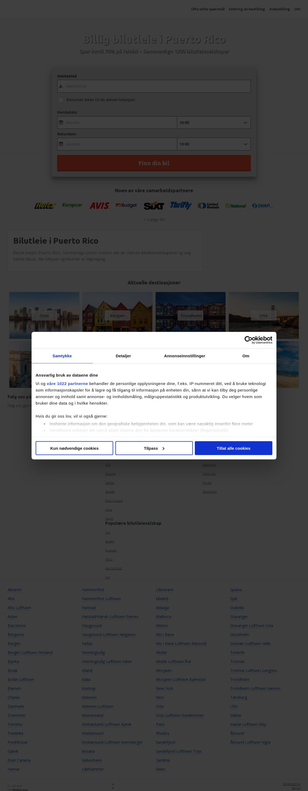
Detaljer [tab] (123, 355)
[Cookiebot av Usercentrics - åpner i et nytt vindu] (248, 340)
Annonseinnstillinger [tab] (184, 355)
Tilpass (154, 448)
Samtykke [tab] (62, 355)
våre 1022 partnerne (67, 383)
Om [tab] (245, 355)
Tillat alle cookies (234, 448)
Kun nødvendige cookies (74, 448)
